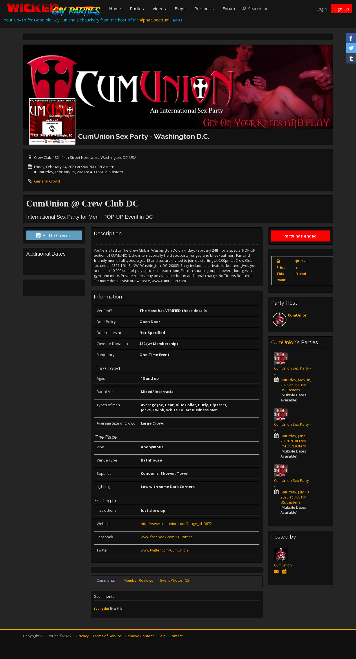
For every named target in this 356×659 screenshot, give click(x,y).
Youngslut (101, 608)
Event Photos (174, 580)
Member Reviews (138, 580)
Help (162, 635)
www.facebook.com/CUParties (167, 536)
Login (321, 9)
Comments (106, 580)
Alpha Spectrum (155, 20)
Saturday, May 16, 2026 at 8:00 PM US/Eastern (296, 384)
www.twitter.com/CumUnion (164, 550)
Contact (176, 635)
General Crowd (47, 181)
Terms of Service (107, 635)
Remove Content (139, 635)
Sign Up (341, 9)
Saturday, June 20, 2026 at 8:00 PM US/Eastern (293, 441)
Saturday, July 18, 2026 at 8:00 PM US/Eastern (295, 497)
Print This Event (281, 273)
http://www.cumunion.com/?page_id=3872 (176, 523)
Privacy (82, 635)
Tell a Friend (301, 267)
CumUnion (298, 315)
